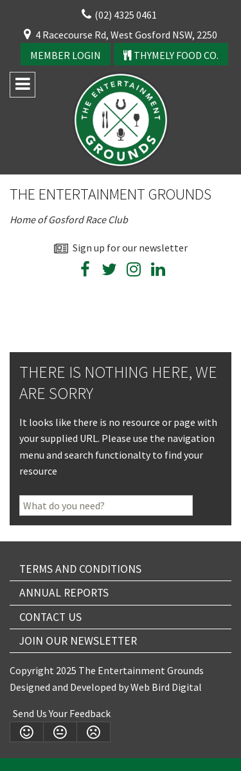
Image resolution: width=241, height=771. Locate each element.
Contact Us (50, 617)
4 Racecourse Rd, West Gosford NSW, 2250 (126, 34)
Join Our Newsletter (78, 641)
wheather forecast (210, 303)
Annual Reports (64, 593)
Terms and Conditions (80, 569)
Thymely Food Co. (171, 55)
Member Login (65, 55)
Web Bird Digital (166, 687)
